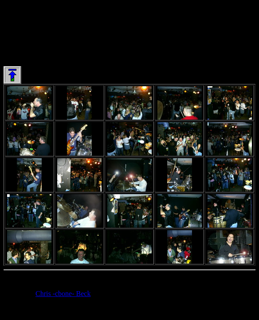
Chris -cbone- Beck (62, 293)
